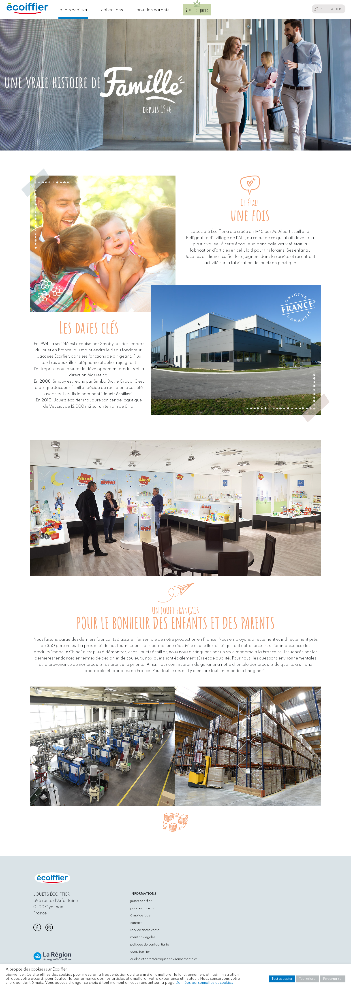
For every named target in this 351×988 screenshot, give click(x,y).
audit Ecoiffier (140, 951)
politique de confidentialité (149, 944)
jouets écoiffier (73, 10)
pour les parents (152, 10)
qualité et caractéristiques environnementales (163, 959)
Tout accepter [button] (282, 978)
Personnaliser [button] (333, 978)
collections (112, 10)
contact (135, 922)
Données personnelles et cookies (204, 983)
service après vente (144, 930)
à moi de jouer (197, 10)
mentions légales (142, 937)
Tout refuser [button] (308, 978)
